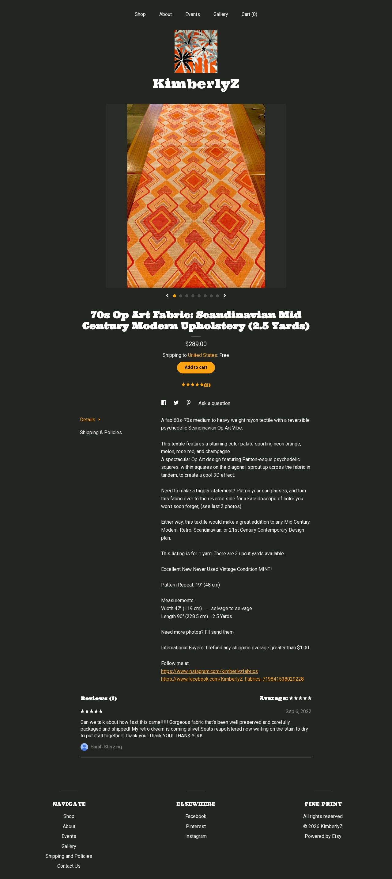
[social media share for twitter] (177, 403)
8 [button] (217, 295)
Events (192, 14)
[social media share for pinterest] (189, 403)
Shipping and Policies (69, 856)
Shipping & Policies (101, 432)
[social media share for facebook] (164, 403)
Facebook (195, 816)
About (165, 14)
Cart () (249, 14)
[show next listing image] (224, 296)
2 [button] (180, 295)
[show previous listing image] (167, 296)
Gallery (220, 14)
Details (90, 419)
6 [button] (205, 295)
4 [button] (192, 295)
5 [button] (199, 295)
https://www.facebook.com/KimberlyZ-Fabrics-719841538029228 (232, 679)
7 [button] (211, 295)
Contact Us (69, 866)
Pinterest (196, 826)
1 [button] (174, 295)
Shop (140, 14)
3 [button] (186, 295)
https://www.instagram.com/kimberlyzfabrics (209, 671)
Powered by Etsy (323, 836)
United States (202, 355)
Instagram (196, 836)
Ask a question (214, 403)
